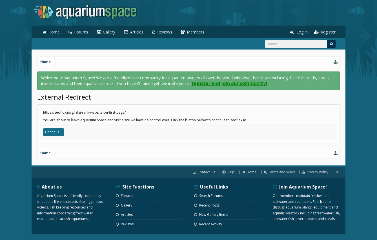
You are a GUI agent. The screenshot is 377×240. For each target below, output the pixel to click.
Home (54, 32)
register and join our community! (229, 83)
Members (195, 32)
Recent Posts (206, 205)
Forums (81, 32)
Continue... (53, 132)
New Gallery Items (211, 214)
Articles (136, 32)
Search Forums (208, 195)
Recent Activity (208, 224)
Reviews (164, 32)
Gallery (109, 32)
